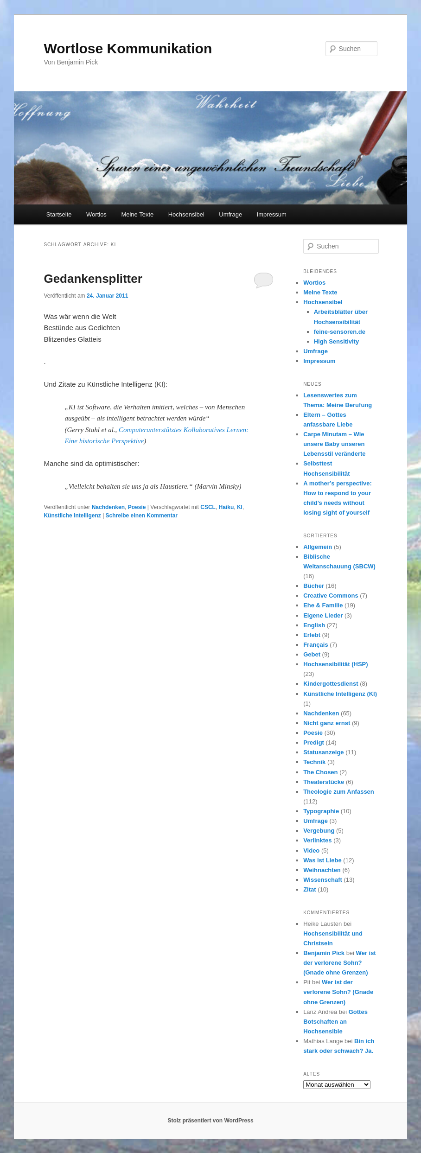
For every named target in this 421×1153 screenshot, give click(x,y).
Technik (314, 761)
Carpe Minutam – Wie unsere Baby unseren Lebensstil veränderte (334, 444)
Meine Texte (137, 214)
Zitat (309, 889)
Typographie (321, 811)
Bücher (313, 585)
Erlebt (311, 634)
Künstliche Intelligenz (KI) (340, 693)
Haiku (226, 507)
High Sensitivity (336, 341)
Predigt (313, 742)
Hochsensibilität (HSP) (335, 664)
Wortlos (96, 214)
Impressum (272, 214)
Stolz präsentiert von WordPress (210, 1120)
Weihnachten (322, 869)
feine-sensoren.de (339, 331)
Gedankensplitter (93, 279)
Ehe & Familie (323, 605)
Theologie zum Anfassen (338, 791)
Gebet (311, 654)
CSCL (208, 507)
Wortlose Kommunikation (128, 48)
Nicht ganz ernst (326, 723)
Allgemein (317, 546)
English (314, 625)
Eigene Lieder (323, 615)
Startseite (59, 214)
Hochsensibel (186, 214)
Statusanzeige (323, 752)
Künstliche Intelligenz (72, 515)
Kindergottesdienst (330, 683)
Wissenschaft (322, 879)
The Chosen (320, 772)
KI (239, 507)
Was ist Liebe (322, 860)
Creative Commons (330, 595)
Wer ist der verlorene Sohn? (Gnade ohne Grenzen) (339, 962)
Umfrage (230, 214)
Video (311, 850)
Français (315, 644)
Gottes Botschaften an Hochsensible (335, 1021)
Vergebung (318, 830)
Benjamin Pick (323, 952)
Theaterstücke (323, 781)
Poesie (137, 507)
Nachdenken (108, 507)
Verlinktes (317, 840)
